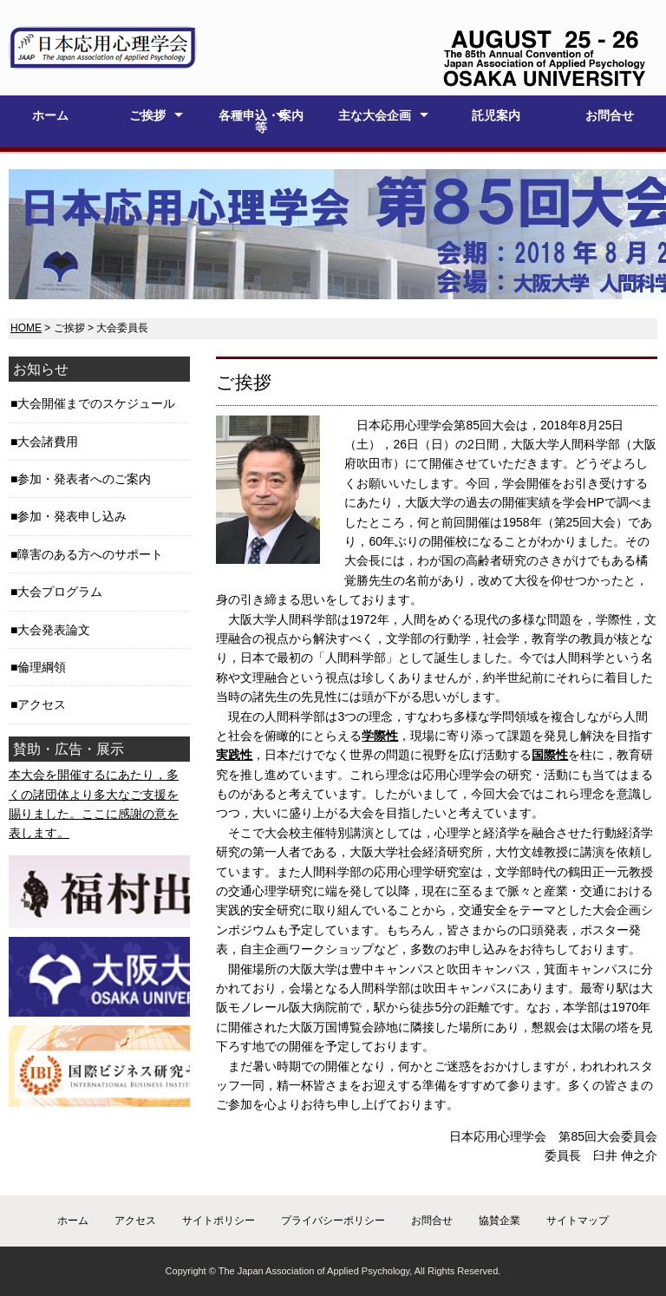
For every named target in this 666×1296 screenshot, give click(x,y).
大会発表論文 (53, 630)
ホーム (50, 115)
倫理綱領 (41, 667)
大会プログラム (59, 592)
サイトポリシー (218, 1220)
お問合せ (609, 115)
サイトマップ (577, 1220)
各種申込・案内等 (261, 121)
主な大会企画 (374, 115)
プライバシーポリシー (333, 1220)
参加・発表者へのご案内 (84, 479)
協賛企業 (499, 1220)
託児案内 (496, 115)
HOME (26, 328)
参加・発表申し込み (72, 516)
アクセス (41, 704)
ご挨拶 (147, 115)
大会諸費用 (47, 441)
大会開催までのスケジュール (96, 403)
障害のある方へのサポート (90, 554)
